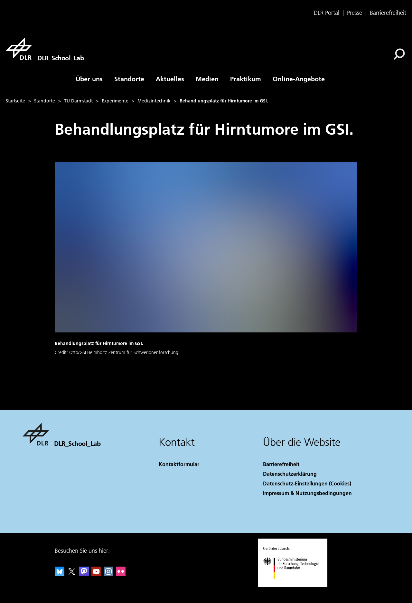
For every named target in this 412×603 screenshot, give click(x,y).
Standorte (129, 78)
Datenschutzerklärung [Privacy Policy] (290, 473)
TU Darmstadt (78, 101)
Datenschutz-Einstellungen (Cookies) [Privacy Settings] (307, 483)
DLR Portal (326, 12)
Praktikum (245, 78)
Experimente (115, 101)
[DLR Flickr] (121, 574)
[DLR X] (72, 574)
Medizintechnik (154, 101)
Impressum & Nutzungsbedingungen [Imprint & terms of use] (307, 493)
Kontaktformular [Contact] (179, 464)
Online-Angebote (299, 78)
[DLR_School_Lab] (45, 48)
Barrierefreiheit (388, 12)
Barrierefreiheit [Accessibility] (281, 464)
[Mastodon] (84, 574)
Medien (207, 78)
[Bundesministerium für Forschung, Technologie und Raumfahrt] (294, 585)
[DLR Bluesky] (59, 574)
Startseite (15, 101)
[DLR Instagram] (108, 574)
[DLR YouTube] (96, 574)
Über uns (89, 78)
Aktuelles (170, 78)
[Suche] (399, 54)
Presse (354, 12)
